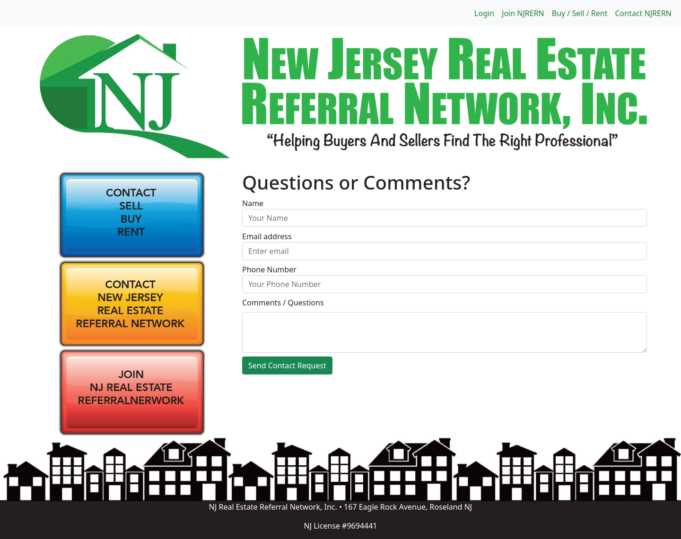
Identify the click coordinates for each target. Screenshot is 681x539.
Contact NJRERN (643, 13)
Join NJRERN (523, 13)
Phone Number (269, 269)
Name (252, 203)
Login (484, 13)
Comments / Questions (283, 302)
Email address (267, 236)
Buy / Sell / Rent (580, 13)
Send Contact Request (287, 365)
